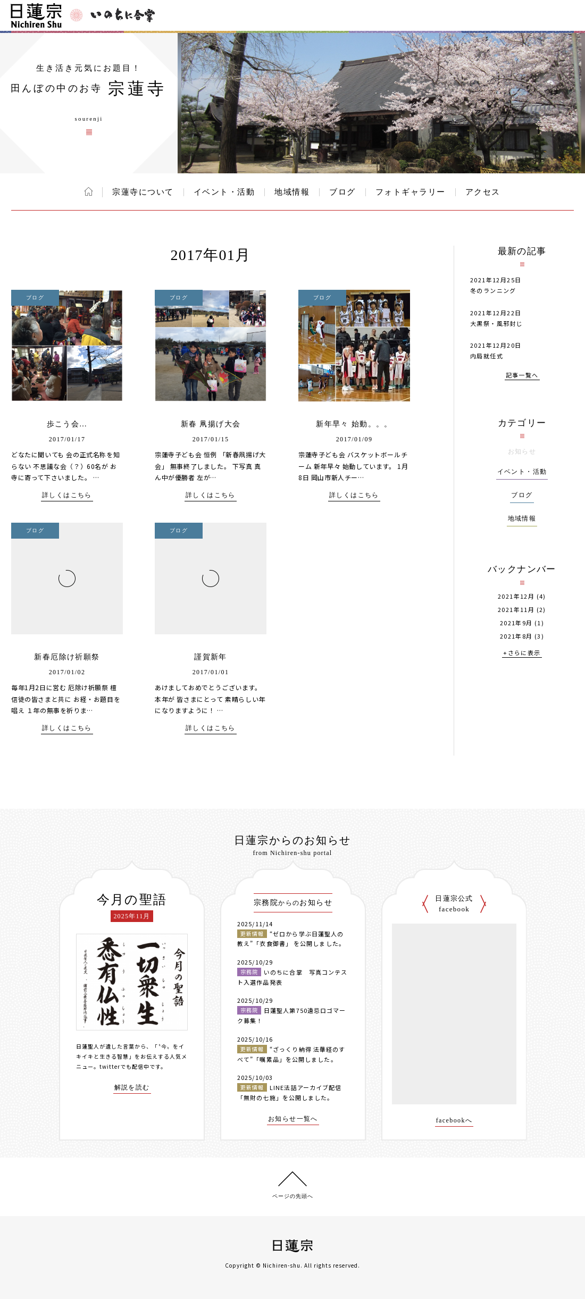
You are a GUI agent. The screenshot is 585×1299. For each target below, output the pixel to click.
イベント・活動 (224, 192)
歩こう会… (67, 424)
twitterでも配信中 (124, 1066)
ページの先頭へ (292, 1196)
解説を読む (132, 1087)
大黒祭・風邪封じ (496, 323)
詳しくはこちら (67, 495)
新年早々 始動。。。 (354, 424)
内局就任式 (486, 355)
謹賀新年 (210, 657)
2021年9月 (516, 623)
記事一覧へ (522, 375)
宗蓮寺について (143, 192)
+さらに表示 (521, 653)
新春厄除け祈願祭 (66, 657)
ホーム (89, 191)
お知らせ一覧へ (293, 1119)
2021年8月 (516, 636)
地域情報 (292, 192)
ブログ (342, 192)
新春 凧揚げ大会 (211, 424)
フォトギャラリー (410, 192)
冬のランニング (493, 290)
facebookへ (454, 1120)
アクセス (482, 192)
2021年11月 (516, 610)
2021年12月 (516, 596)
